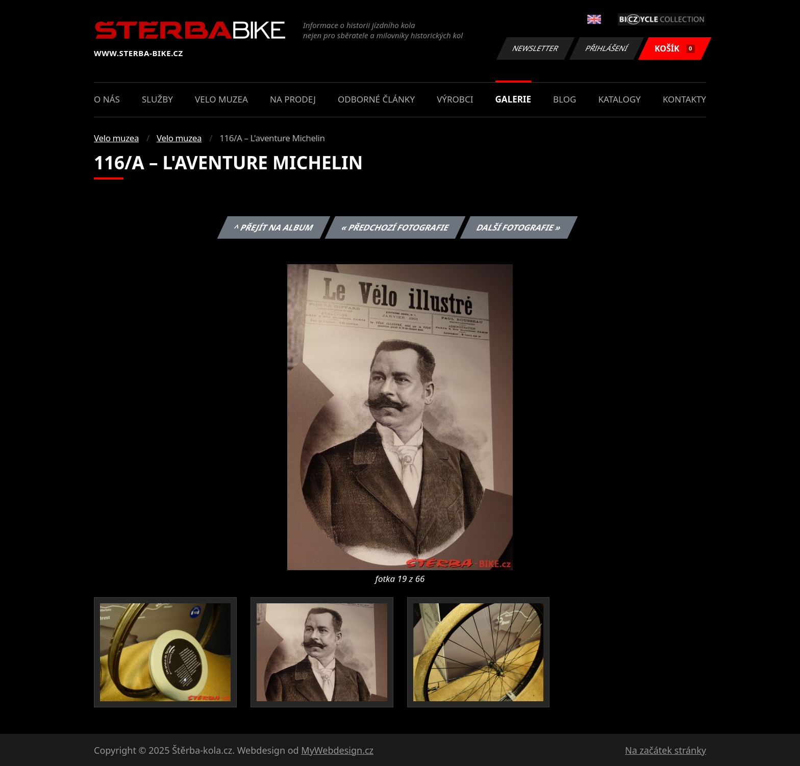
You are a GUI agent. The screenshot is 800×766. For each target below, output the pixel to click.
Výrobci (455, 99)
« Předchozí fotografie (395, 227)
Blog (564, 99)
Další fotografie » (519, 227)
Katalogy (619, 99)
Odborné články (376, 99)
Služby (157, 99)
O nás (107, 99)
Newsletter (535, 48)
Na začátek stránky (665, 750)
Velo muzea (221, 99)
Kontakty (684, 99)
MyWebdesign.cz (337, 750)
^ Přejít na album (274, 227)
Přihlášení (606, 48)
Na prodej (293, 99)
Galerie (513, 99)
